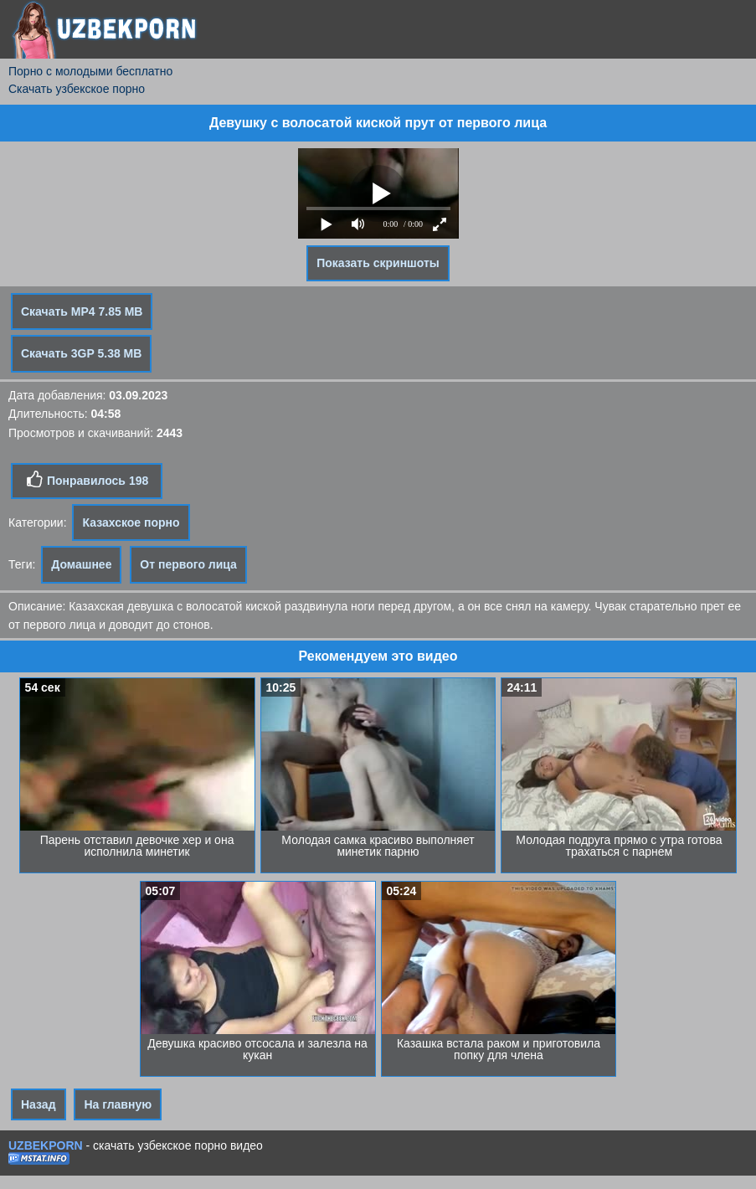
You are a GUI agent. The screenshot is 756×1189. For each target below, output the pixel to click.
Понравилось (86, 480)
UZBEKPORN (45, 1145)
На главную (118, 1104)
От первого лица (188, 564)
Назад (38, 1104)
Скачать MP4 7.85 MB (81, 311)
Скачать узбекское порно (76, 88)
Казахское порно (130, 522)
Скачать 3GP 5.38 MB (81, 353)
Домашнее (81, 564)
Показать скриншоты (378, 263)
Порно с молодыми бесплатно (90, 71)
